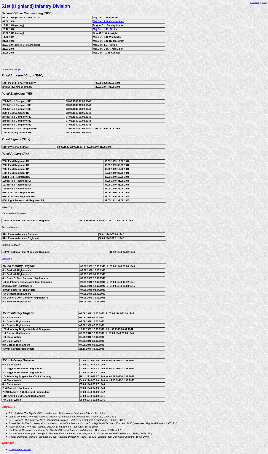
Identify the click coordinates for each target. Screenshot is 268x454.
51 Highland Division (20, 449)
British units (254, 2)
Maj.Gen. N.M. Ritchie (105, 29)
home (264, 2)
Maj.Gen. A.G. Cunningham (108, 21)
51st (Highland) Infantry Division (35, 6)
